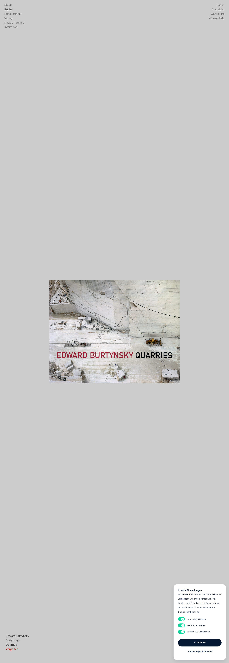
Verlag (8, 18)
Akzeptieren (199, 642)
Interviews (11, 27)
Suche (220, 5)
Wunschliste (217, 18)
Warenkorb (218, 13)
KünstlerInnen (13, 13)
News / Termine (14, 22)
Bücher (8, 9)
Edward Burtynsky (16, 647)
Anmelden (218, 9)
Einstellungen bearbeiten (200, 651)
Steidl (8, 5)
